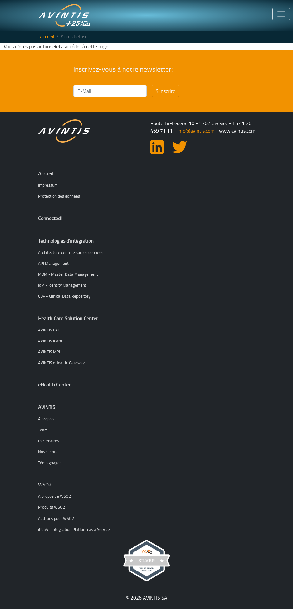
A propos (46, 418)
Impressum (48, 185)
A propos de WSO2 (54, 496)
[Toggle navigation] (281, 14)
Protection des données (59, 196)
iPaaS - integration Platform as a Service (74, 529)
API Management (53, 263)
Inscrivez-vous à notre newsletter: (123, 69)
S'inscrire (165, 91)
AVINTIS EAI (48, 330)
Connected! (50, 218)
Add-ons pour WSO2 (56, 518)
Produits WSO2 (51, 507)
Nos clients (47, 452)
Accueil (47, 36)
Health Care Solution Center (68, 318)
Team (43, 430)
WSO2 (44, 484)
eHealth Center (54, 384)
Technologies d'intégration (66, 240)
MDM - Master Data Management (68, 274)
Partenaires (48, 441)
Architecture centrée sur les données (70, 252)
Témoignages (49, 463)
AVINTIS (46, 407)
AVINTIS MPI (49, 352)
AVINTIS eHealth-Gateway (61, 362)
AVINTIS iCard (50, 341)
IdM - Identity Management (62, 285)
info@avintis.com (195, 130)
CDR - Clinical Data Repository (64, 296)
